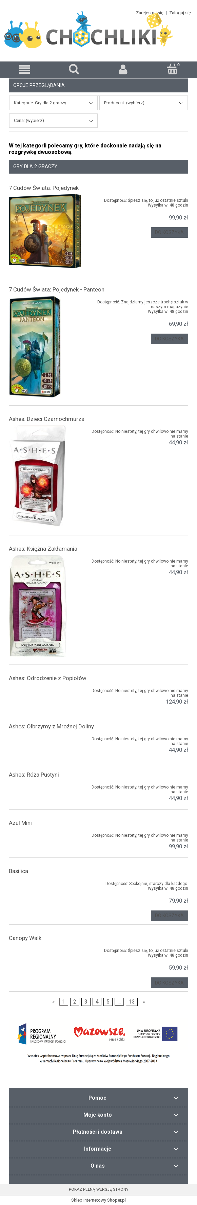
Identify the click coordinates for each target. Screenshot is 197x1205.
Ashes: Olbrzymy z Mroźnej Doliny (51, 726)
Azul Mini (20, 822)
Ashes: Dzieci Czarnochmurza (46, 418)
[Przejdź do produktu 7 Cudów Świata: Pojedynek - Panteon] (45, 346)
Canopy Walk (25, 938)
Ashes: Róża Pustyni (34, 774)
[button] (24, 69)
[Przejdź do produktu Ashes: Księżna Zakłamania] (45, 606)
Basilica (18, 871)
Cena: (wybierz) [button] (29, 120)
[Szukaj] (73, 68)
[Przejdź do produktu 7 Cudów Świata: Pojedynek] (45, 231)
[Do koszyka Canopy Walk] (169, 982)
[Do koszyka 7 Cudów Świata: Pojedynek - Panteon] (169, 339)
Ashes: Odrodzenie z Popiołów (47, 678)
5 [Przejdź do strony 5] (108, 1002)
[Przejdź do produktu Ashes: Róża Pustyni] (45, 786)
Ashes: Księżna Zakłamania (43, 548)
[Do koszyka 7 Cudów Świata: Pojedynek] (169, 232)
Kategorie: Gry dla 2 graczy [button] (40, 102)
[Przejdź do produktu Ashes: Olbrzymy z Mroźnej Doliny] (45, 737)
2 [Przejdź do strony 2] (74, 1002)
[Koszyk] (172, 68)
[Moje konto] (123, 69)
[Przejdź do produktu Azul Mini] (45, 834)
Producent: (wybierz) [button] (124, 102)
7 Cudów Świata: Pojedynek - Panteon (56, 289)
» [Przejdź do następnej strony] (143, 1002)
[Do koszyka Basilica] (169, 915)
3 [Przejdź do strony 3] (85, 1002)
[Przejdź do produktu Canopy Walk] (45, 949)
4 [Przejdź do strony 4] (97, 1002)
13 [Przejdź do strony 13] (132, 1002)
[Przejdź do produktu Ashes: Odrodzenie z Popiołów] (45, 689)
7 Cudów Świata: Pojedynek (44, 187)
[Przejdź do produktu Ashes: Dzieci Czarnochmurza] (45, 476)
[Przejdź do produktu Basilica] (45, 882)
